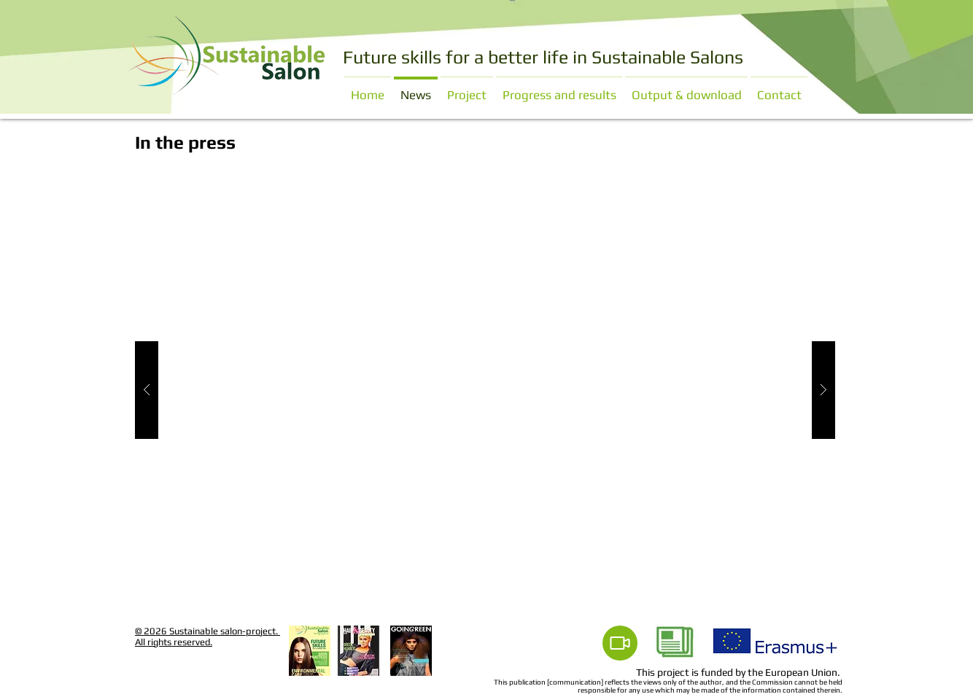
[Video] (619, 643)
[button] (485, 389)
